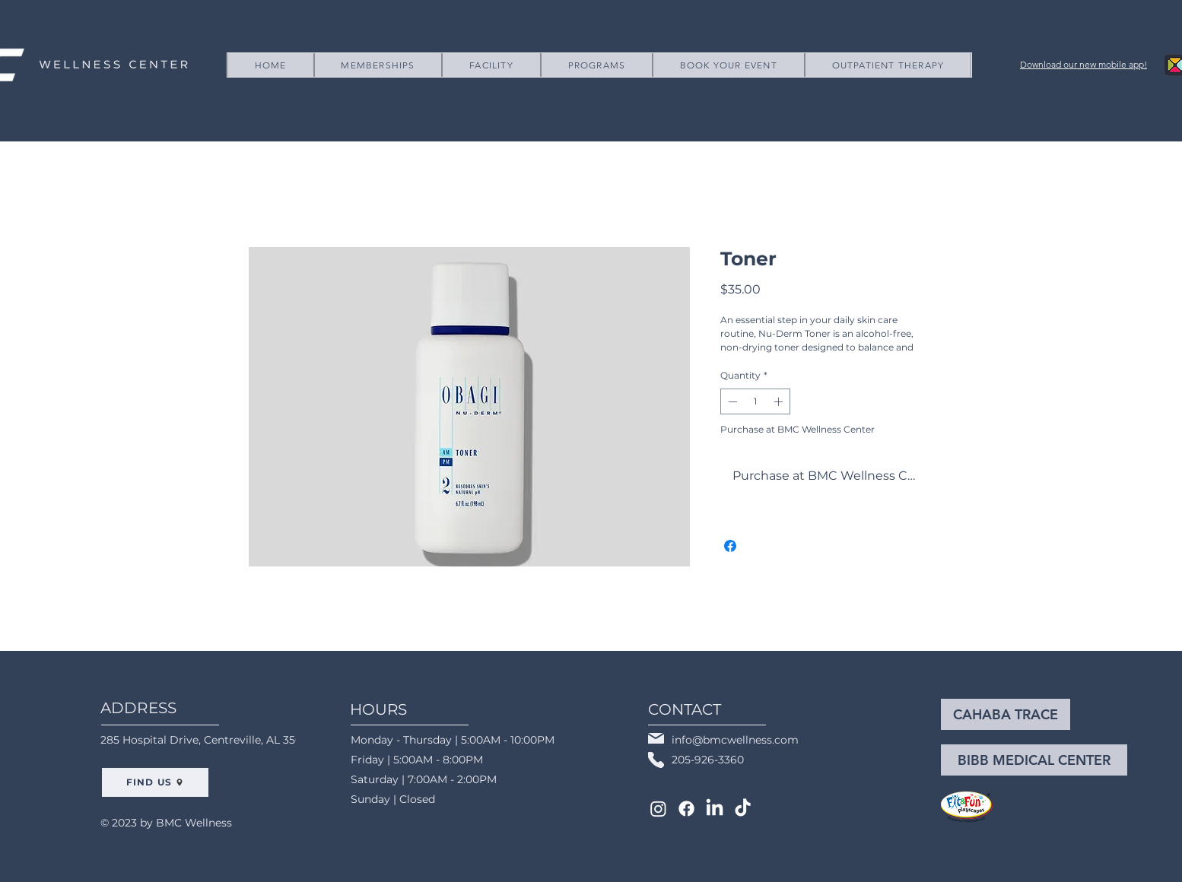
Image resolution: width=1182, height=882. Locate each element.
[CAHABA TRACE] (1005, 714)
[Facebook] (686, 808)
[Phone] (656, 760)
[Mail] (656, 738)
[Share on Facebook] (730, 546)
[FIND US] (155, 782)
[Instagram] (658, 808)
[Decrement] (731, 401)
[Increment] (779, 401)
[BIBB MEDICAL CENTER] (1034, 760)
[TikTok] (742, 808)
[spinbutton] (755, 401)
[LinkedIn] (714, 808)
